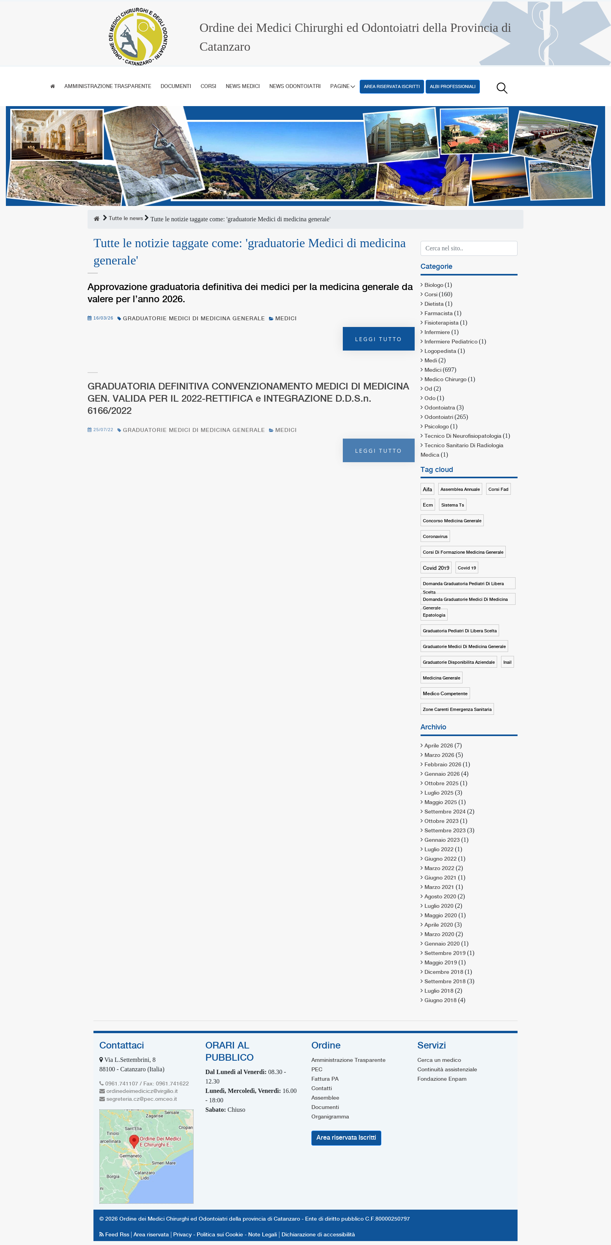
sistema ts (452, 505)
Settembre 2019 (445, 953)
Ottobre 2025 (441, 783)
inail (507, 662)
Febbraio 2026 (442, 765)
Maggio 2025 (440, 802)
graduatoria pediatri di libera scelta (460, 631)
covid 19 (467, 568)
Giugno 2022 (440, 859)
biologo (433, 285)
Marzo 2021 (439, 887)
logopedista (440, 351)
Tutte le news (126, 218)
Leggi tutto (378, 339)
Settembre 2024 (445, 812)
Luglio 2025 (439, 793)
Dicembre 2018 (443, 972)
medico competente (445, 693)
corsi (430, 294)
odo (429, 398)
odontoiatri (438, 417)
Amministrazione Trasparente (107, 86)
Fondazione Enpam (441, 1079)
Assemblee (325, 1098)
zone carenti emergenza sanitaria (457, 709)
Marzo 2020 (439, 934)
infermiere (437, 332)
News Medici (243, 86)
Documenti (176, 86)
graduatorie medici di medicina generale (194, 318)
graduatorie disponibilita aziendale (459, 662)
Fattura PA (324, 1079)
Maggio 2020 (440, 915)
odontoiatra (439, 408)
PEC (316, 1069)
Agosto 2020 (440, 897)
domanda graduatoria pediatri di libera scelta (463, 585)
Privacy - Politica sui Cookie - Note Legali (225, 1235)
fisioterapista (441, 323)
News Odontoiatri (295, 86)
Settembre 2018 (445, 981)
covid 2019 (436, 568)
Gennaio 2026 (442, 774)
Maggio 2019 (440, 963)
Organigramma (330, 1117)
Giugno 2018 (440, 1000)
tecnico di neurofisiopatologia (462, 436)
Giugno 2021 (440, 878)
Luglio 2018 (439, 991)
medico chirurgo (445, 379)
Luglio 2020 (439, 906)
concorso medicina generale (452, 521)
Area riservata (151, 1235)
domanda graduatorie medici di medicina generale (465, 601)
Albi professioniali (453, 86)
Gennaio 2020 (442, 944)
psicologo (436, 427)
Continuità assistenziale (447, 1069)
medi (430, 361)
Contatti (321, 1088)
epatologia (434, 615)
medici (286, 318)
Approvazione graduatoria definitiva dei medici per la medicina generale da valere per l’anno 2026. (250, 294)
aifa (427, 489)
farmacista (438, 313)
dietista (434, 304)
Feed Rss (115, 1235)
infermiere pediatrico (450, 342)
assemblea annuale (460, 489)
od (428, 389)
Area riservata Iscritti (392, 86)
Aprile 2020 (438, 925)
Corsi (208, 86)
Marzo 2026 (439, 755)
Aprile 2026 (438, 746)
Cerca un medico (439, 1060)
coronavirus (435, 536)
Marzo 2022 (439, 868)
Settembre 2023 (445, 831)
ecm (428, 505)
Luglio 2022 (439, 849)
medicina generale (441, 678)
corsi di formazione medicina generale (463, 552)
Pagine (339, 86)
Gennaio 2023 (442, 840)
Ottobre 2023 (441, 821)
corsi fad (498, 489)
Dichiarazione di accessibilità (318, 1235)
